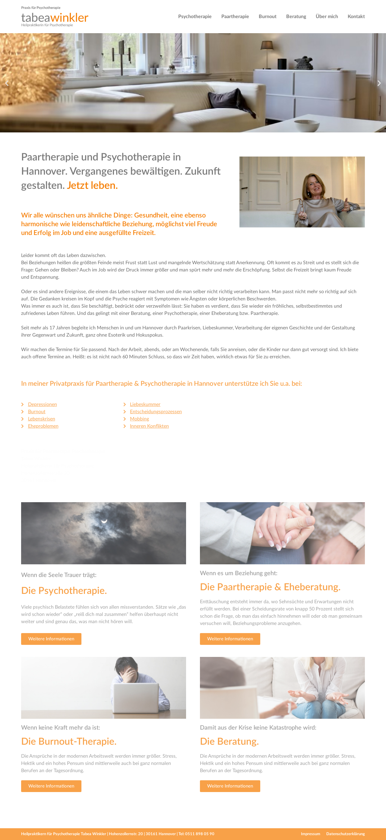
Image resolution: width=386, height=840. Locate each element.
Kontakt (356, 16)
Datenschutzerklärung (345, 834)
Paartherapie (235, 16)
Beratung (296, 16)
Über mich (327, 16)
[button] (7, 83)
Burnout (268, 16)
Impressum (310, 834)
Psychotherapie (195, 16)
